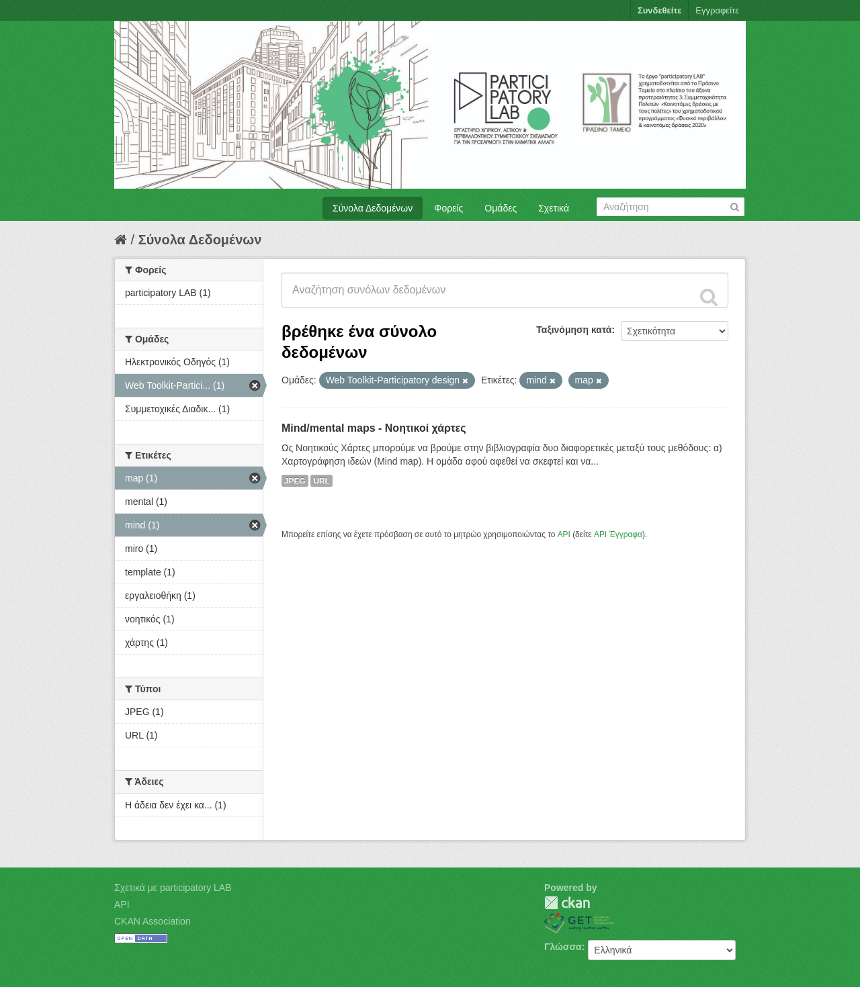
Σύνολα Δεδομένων (373, 208)
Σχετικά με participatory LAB (173, 887)
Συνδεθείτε (659, 10)
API (564, 534)
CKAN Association (152, 921)
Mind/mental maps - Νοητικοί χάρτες (374, 428)
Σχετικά (553, 208)
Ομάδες (500, 208)
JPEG (295, 480)
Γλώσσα (563, 946)
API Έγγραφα (618, 534)
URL (321, 480)
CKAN (567, 903)
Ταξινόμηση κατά (573, 329)
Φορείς (448, 208)
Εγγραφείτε (717, 10)
